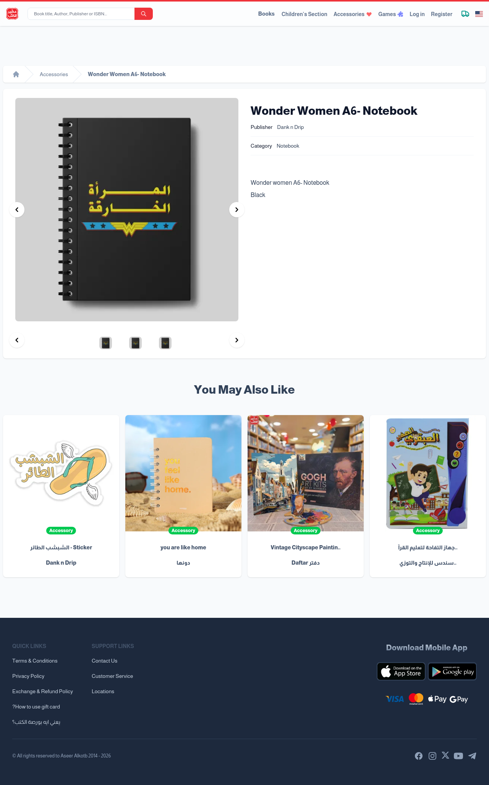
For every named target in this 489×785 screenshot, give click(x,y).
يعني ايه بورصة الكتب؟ (36, 722)
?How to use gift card (36, 707)
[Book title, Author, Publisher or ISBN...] (83, 14)
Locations (103, 691)
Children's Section (304, 14)
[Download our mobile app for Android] (452, 671)
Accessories (353, 14)
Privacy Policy (28, 676)
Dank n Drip (290, 127)
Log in (417, 14)
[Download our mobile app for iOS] (401, 671)
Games (390, 14)
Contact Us (104, 661)
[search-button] (143, 14)
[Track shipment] (465, 13)
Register (441, 14)
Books (266, 14)
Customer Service (112, 676)
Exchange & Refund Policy (42, 691)
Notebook (288, 146)
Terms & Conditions (35, 661)
